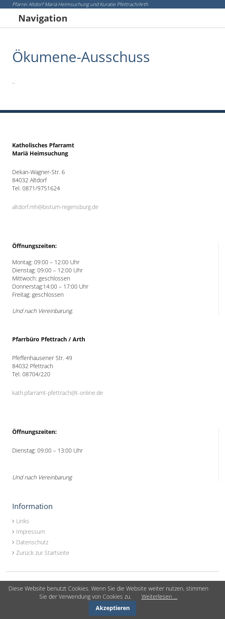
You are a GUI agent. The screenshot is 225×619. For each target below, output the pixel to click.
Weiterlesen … (159, 596)
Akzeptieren (113, 608)
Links (22, 521)
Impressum (30, 531)
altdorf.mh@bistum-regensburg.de (55, 207)
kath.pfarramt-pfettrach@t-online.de (57, 393)
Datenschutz (32, 542)
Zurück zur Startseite (42, 552)
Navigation (42, 18)
